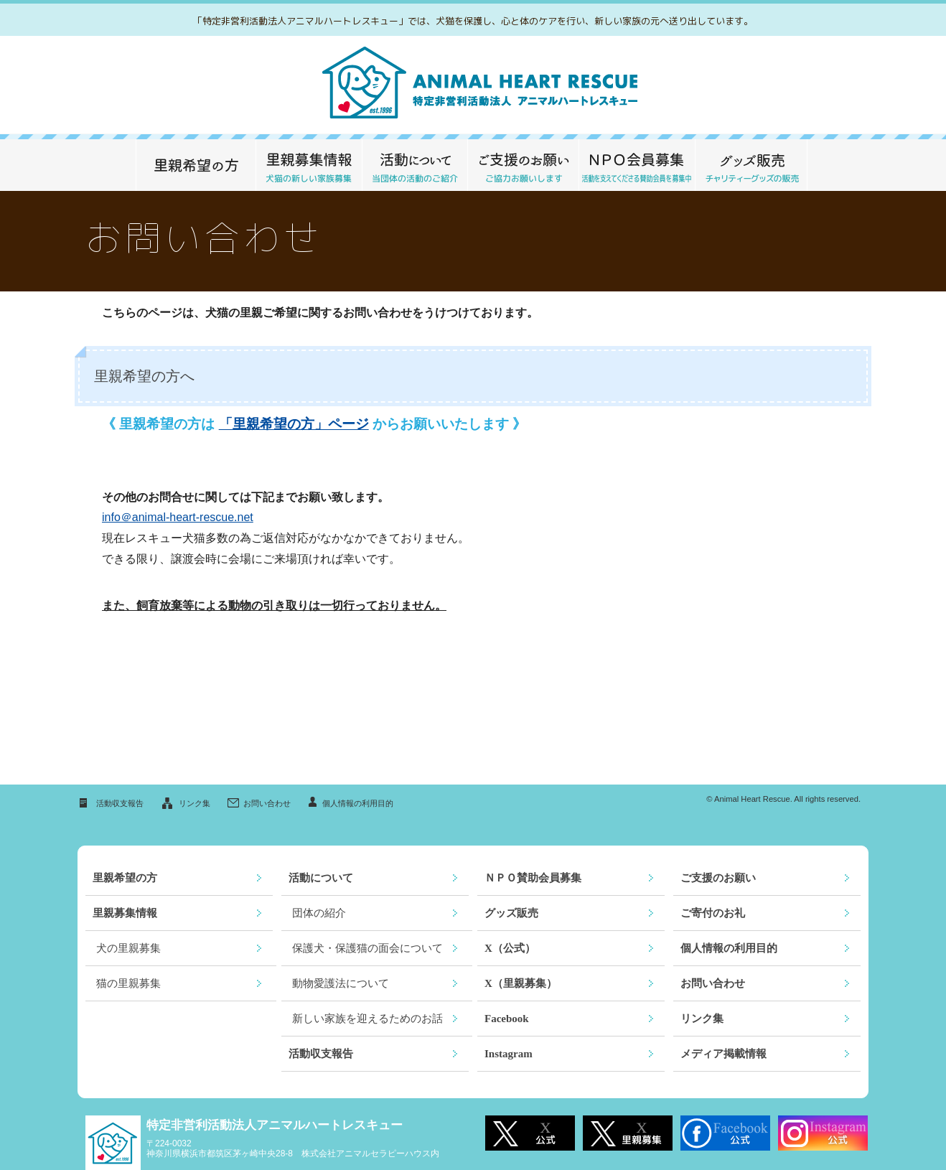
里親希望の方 (196, 165)
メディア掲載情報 (723, 1053)
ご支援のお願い (523, 165)
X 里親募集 (628, 1133)
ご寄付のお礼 (712, 913)
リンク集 (194, 803)
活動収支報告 (120, 803)
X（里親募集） (520, 983)
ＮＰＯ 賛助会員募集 (637, 165)
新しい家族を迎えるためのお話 (367, 1018)
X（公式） (509, 948)
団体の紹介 (319, 913)
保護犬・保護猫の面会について (367, 948)
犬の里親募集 (128, 948)
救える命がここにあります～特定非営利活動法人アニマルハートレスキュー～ (473, 85)
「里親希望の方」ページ (294, 423)
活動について (414, 165)
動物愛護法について (340, 983)
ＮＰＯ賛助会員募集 (532, 878)
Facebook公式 (725, 1133)
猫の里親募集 (128, 983)
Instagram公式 (823, 1133)
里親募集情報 (309, 165)
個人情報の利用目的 (357, 803)
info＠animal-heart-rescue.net (177, 517)
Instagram (508, 1053)
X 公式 (530, 1133)
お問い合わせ (267, 803)
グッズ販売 (751, 165)
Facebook (506, 1018)
